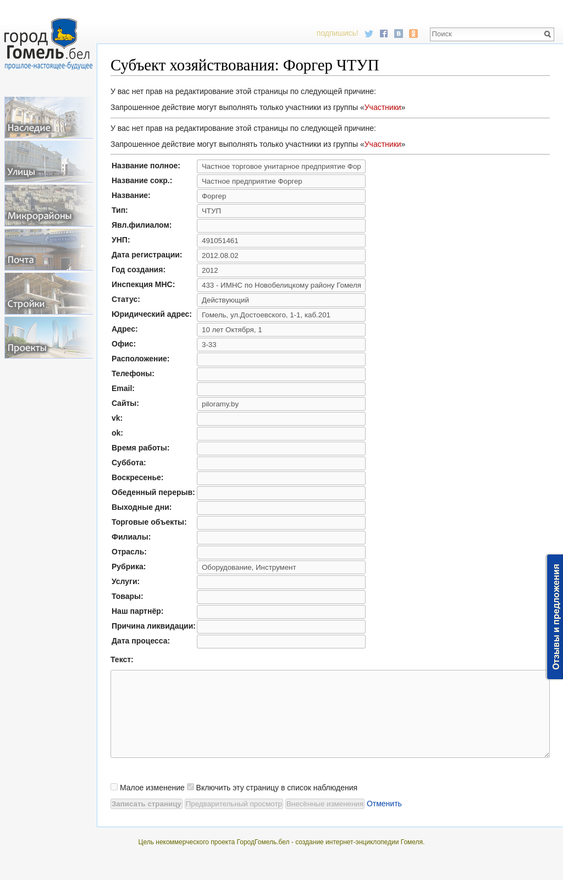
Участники (383, 107)
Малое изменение (152, 804)
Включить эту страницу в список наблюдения (276, 804)
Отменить (384, 820)
